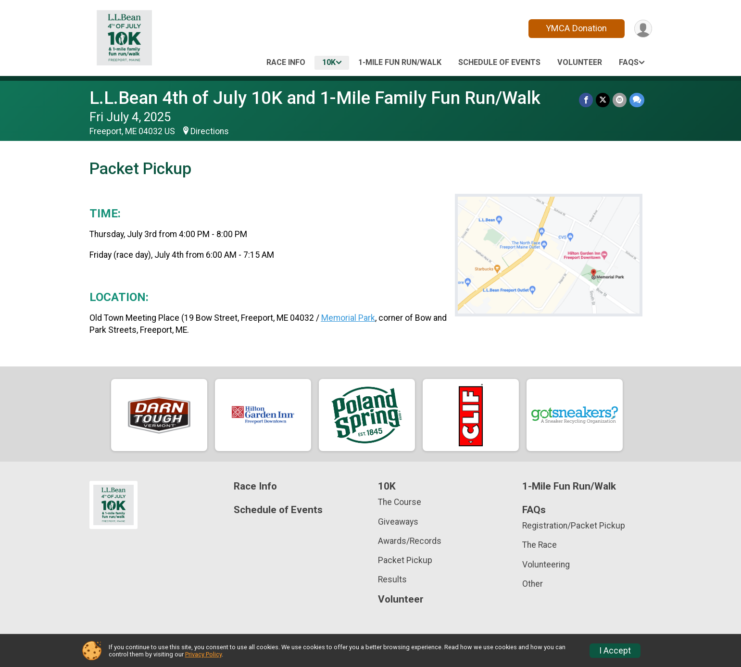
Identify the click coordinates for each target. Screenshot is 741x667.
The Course (399, 502)
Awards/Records (409, 541)
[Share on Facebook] (586, 100)
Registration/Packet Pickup (573, 525)
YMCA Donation (576, 28)
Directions (209, 131)
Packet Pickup (405, 560)
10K (329, 62)
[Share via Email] (620, 100)
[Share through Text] (636, 100)
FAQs (629, 62)
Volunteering (546, 564)
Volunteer (579, 62)
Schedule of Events (499, 62)
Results (392, 579)
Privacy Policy (203, 654)
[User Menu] (643, 29)
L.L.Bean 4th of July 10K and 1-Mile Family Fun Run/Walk (314, 98)
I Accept (615, 650)
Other (532, 584)
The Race (539, 545)
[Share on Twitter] (603, 100)
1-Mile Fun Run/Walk (399, 62)
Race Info (285, 62)
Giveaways (398, 522)
